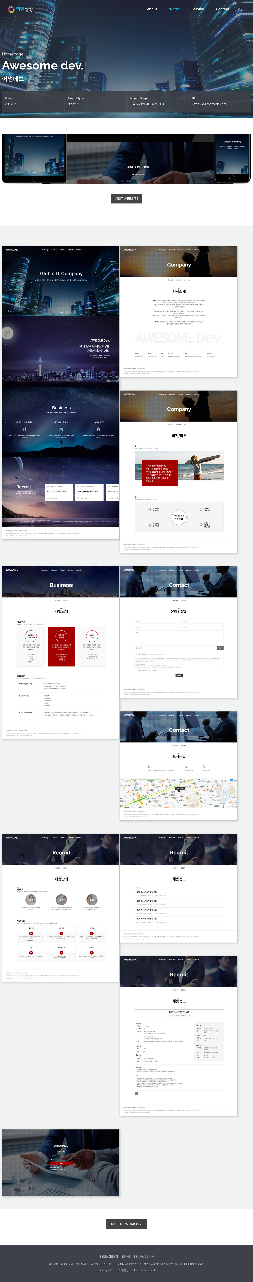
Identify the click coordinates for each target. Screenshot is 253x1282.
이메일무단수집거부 (143, 1256)
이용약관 (125, 1256)
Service (198, 9)
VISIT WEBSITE (127, 199)
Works (174, 9)
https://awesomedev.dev (210, 104)
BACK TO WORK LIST (126, 1224)
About (152, 9)
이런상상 (20, 9)
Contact (222, 9)
